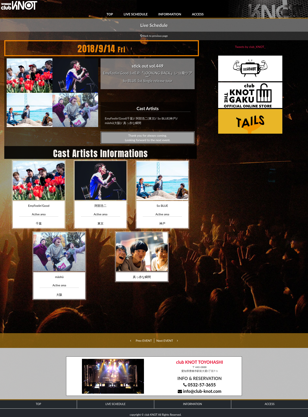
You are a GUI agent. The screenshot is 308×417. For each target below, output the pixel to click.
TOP (110, 14)
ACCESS (198, 14)
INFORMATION (169, 14)
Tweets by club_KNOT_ (250, 47)
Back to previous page (154, 35)
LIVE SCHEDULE (136, 14)
